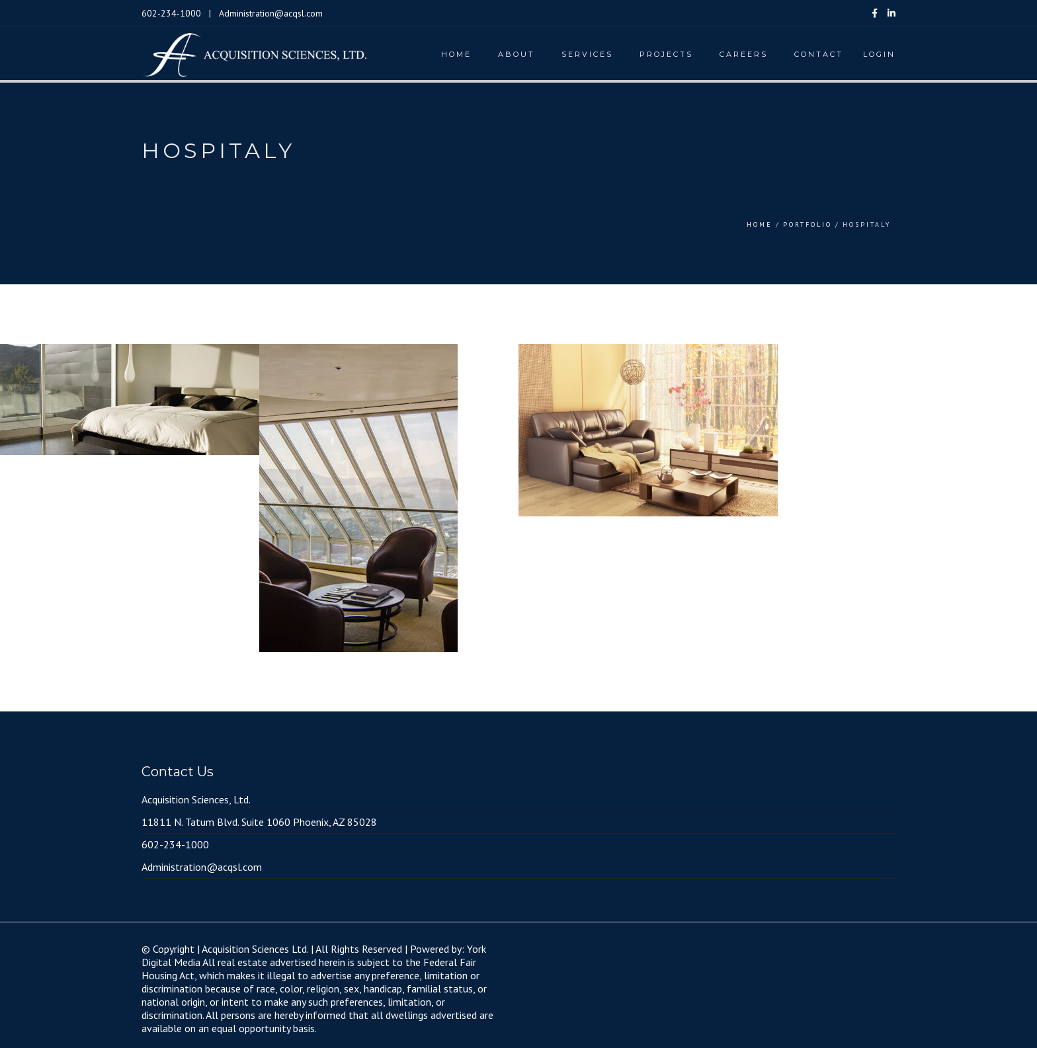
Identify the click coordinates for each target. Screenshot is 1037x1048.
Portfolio (807, 224)
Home (456, 54)
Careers (744, 54)
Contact (818, 54)
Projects (666, 54)
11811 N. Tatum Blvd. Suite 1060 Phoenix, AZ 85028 (259, 821)
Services (587, 54)
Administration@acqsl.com (271, 13)
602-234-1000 (171, 13)
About (516, 54)
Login (879, 54)
